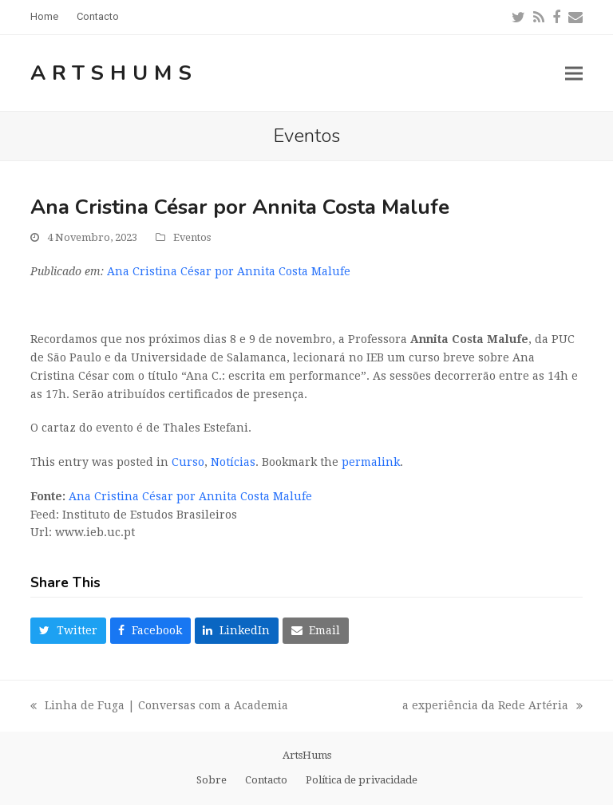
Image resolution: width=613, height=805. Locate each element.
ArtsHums (114, 73)
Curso (188, 462)
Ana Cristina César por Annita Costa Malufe (228, 271)
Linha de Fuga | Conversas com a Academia (159, 707)
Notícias (233, 462)
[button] (574, 73)
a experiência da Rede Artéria (492, 707)
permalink (371, 462)
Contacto (266, 780)
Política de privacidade (361, 780)
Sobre (211, 780)
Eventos (192, 237)
